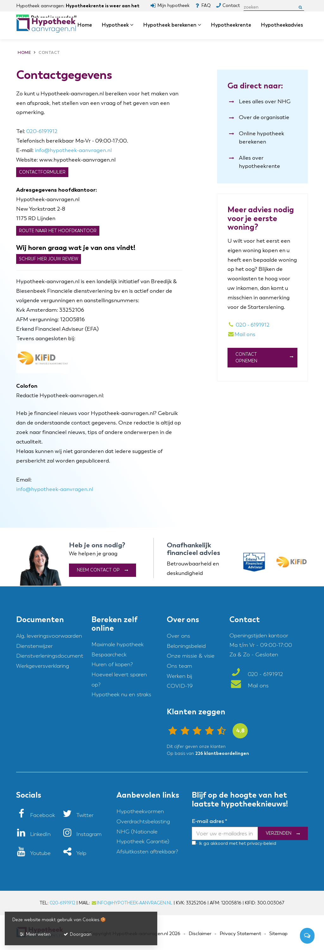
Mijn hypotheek (173, 5)
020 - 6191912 (248, 325)
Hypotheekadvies (282, 25)
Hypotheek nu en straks (121, 694)
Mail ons (249, 685)
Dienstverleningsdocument (49, 656)
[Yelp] (74, 853)
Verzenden (278, 833)
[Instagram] (82, 834)
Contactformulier (42, 172)
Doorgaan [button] (77, 934)
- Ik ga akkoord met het (221, 843)
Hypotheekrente (231, 25)
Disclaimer (200, 933)
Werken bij (179, 676)
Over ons (178, 636)
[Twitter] (78, 815)
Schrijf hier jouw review (48, 259)
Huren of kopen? (112, 664)
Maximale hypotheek (117, 644)
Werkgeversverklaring (42, 666)
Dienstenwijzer (34, 646)
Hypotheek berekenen (172, 25)
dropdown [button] (134, 25)
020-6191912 (42, 131)
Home (84, 25)
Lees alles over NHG (264, 101)
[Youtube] (33, 853)
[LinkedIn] (33, 834)
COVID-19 (180, 686)
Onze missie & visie (191, 656)
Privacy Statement (240, 933)
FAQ (206, 5)
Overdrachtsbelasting (143, 821)
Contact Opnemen (246, 358)
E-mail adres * (209, 821)
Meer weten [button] (35, 934)
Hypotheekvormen (140, 811)
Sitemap (278, 933)
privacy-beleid (261, 843)
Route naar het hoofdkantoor (58, 230)
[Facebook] (35, 815)
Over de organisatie (264, 117)
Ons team (179, 666)
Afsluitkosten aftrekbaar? (147, 851)
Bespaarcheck (109, 654)
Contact (231, 5)
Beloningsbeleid (186, 646)
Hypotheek (118, 25)
